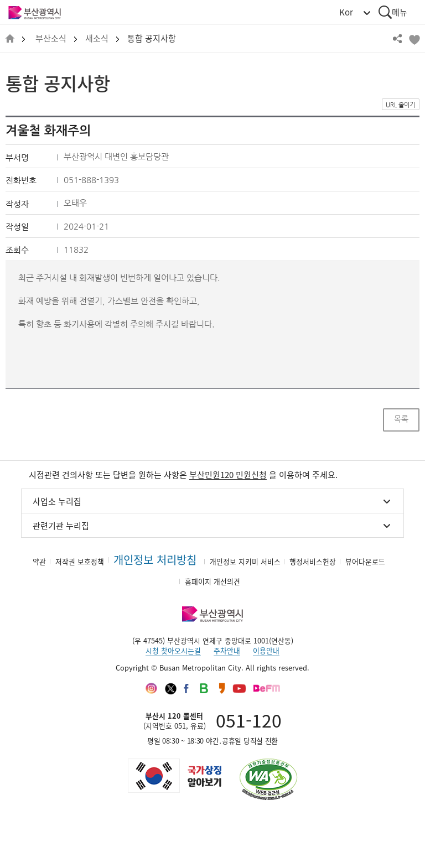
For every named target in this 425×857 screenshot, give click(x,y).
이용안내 (266, 650)
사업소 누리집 (57, 501)
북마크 (414, 38)
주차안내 (227, 650)
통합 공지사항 (151, 38)
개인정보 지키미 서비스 (245, 561)
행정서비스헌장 (312, 561)
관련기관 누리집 (61, 526)
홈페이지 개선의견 (212, 581)
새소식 (96, 38)
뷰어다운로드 (365, 561)
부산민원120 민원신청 (228, 475)
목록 (401, 418)
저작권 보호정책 (79, 561)
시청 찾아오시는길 (173, 650)
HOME (10, 39)
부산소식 (50, 38)
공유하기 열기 (397, 38)
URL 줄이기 (400, 104)
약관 (39, 561)
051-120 (249, 720)
